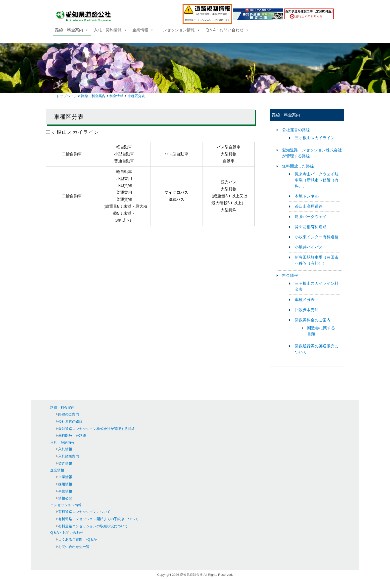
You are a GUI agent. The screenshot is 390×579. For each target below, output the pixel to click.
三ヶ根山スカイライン (315, 138)
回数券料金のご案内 (313, 320)
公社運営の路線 (296, 130)
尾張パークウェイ (311, 216)
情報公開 (65, 498)
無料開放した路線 (298, 166)
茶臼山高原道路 (309, 206)
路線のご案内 (68, 414)
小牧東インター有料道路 (317, 237)
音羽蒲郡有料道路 (311, 227)
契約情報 (65, 463)
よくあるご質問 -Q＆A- (77, 539)
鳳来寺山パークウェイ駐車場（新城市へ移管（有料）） (317, 180)
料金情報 (290, 275)
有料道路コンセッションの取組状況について (93, 526)
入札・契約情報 (110, 30)
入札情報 (65, 449)
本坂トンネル (307, 196)
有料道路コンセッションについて (84, 512)
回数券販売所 (307, 310)
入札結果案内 (68, 456)
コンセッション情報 (179, 30)
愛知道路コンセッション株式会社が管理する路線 (96, 429)
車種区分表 (305, 299)
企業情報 (143, 30)
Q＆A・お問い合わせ (227, 30)
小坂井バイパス (309, 247)
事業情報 (65, 491)
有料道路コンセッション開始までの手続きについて (98, 519)
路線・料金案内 (72, 30)
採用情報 (65, 484)
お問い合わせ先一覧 (74, 547)
